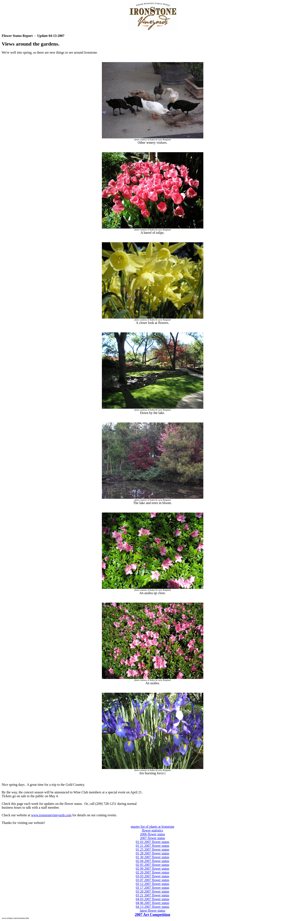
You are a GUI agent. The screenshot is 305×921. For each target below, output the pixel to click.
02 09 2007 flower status (152, 868)
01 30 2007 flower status (152, 857)
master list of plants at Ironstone (152, 826)
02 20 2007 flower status (152, 872)
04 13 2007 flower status (152, 906)
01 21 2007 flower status (152, 845)
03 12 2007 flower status (152, 884)
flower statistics (152, 830)
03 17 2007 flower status (152, 887)
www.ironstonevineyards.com (51, 815)
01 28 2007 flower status (152, 853)
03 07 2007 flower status (152, 880)
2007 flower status (152, 838)
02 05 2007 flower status (152, 865)
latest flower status (152, 910)
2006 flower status (152, 834)
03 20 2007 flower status (152, 891)
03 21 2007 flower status (152, 895)
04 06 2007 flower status (152, 903)
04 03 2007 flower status (152, 899)
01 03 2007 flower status (152, 842)
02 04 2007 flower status (152, 861)
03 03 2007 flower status (152, 876)
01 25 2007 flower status (152, 849)
